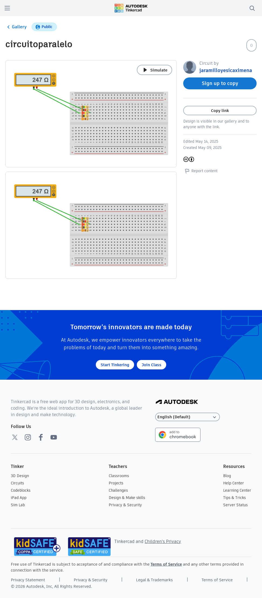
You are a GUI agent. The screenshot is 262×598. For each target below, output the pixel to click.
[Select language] (187, 417)
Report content (200, 171)
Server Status (235, 505)
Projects (116, 483)
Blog (227, 475)
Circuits (17, 483)
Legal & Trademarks (154, 580)
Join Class (151, 365)
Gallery (16, 27)
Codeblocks (20, 490)
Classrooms (119, 475)
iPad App (18, 497)
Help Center (233, 483)
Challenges (118, 490)
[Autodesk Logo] (177, 402)
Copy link (220, 110)
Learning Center (237, 490)
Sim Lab (18, 505)
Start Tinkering (115, 365)
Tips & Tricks (234, 497)
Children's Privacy (163, 541)
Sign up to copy (220, 83)
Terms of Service (166, 564)
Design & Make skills (127, 497)
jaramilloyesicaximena (225, 70)
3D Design (20, 475)
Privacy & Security (125, 505)
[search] (252, 8)
